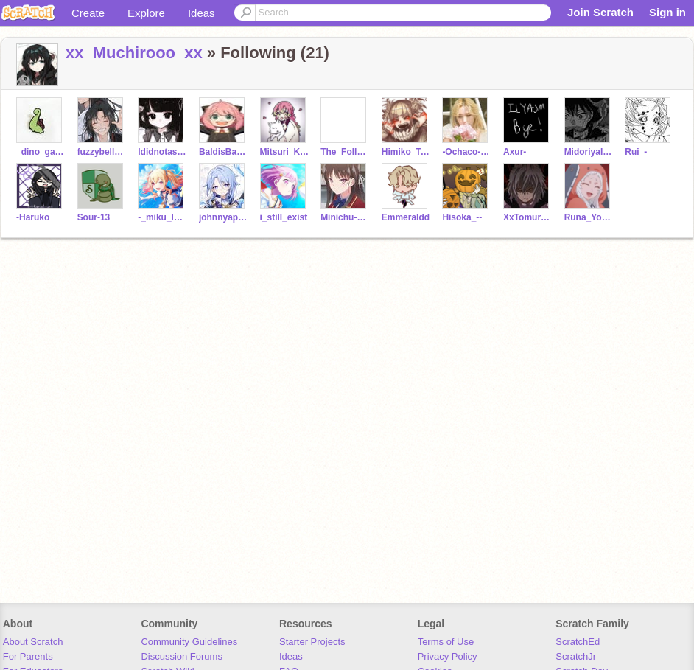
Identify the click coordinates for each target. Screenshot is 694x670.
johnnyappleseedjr (223, 217)
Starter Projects (312, 641)
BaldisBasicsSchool (223, 152)
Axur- (514, 152)
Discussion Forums (181, 656)
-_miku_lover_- (162, 217)
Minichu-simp (345, 217)
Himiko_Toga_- (406, 152)
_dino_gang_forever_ (41, 152)
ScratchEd (577, 641)
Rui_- (636, 152)
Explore (146, 13)
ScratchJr (575, 656)
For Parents (28, 656)
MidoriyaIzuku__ (589, 152)
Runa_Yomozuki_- (589, 217)
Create (88, 13)
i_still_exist (284, 217)
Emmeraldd (406, 217)
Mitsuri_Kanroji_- (284, 152)
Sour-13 (94, 217)
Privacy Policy (447, 656)
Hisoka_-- (462, 217)
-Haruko (32, 217)
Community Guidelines (189, 641)
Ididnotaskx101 (162, 152)
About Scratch (33, 641)
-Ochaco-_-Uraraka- (466, 152)
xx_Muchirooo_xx (134, 52)
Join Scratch (600, 12)
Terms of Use (446, 641)
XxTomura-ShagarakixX (528, 217)
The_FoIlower (345, 152)
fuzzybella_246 (102, 152)
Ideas (201, 13)
